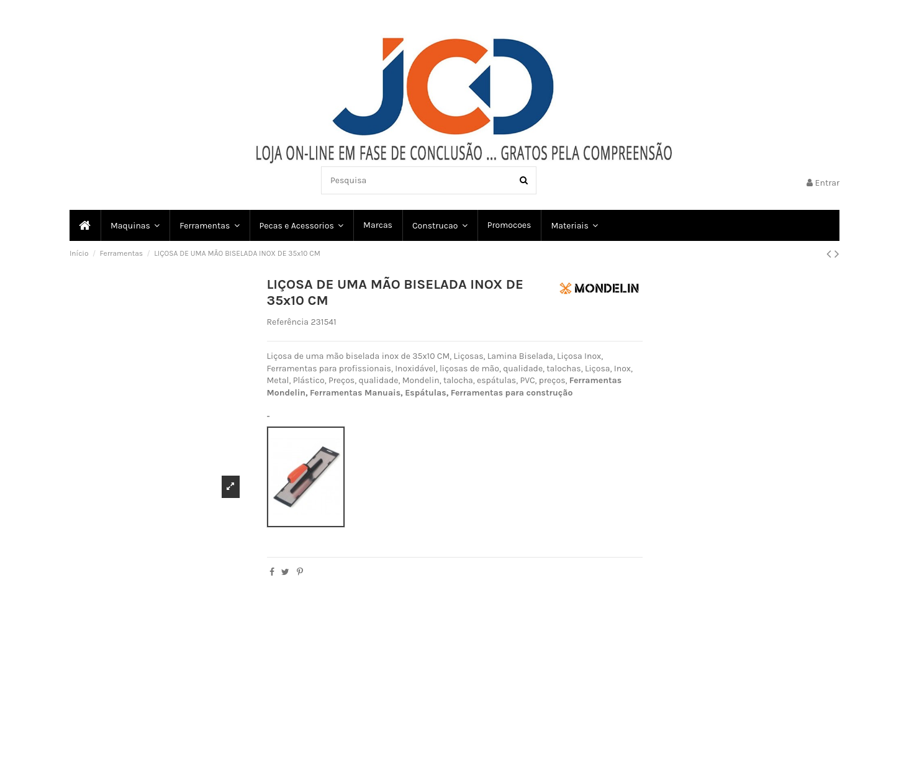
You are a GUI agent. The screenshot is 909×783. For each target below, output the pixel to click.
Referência (288, 322)
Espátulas (425, 392)
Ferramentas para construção (512, 392)
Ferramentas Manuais (355, 392)
